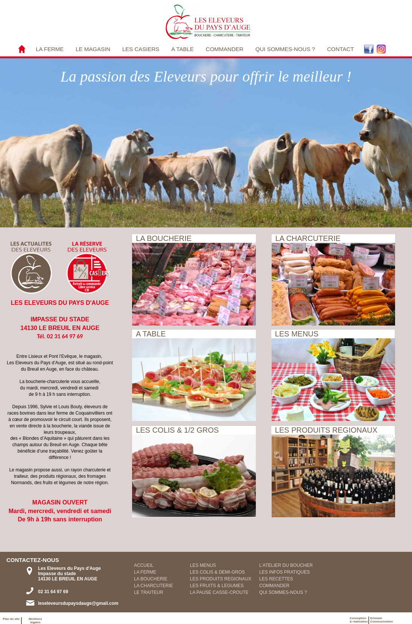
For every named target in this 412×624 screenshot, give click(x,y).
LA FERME (50, 49)
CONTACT (340, 49)
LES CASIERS (140, 49)
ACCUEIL (144, 565)
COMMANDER (224, 49)
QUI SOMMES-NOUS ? (285, 49)
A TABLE (182, 49)
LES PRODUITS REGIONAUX (220, 579)
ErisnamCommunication (381, 619)
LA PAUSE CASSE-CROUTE (219, 592)
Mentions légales (35, 620)
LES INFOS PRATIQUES (284, 572)
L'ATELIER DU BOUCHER (286, 565)
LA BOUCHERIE (150, 579)
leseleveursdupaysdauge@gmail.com (78, 603)
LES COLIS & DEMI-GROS (217, 572)
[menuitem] (50, 48)
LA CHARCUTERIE (153, 585)
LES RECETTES (276, 579)
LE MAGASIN (93, 49)
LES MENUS (203, 565)
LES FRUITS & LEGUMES (217, 585)
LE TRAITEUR (148, 592)
